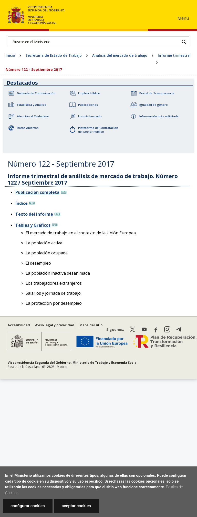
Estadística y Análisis (31, 105)
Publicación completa (37, 192)
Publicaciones (88, 105)
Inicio (10, 55)
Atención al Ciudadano (33, 116)
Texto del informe (34, 214)
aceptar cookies (76, 505)
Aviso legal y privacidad (54, 325)
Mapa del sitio (90, 325)
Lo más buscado (90, 116)
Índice (21, 203)
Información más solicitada (159, 116)
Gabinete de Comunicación (36, 93)
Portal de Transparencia (156, 93)
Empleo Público (89, 93)
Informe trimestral (174, 55)
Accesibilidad (19, 325)
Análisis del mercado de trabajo (119, 55)
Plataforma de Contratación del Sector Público (98, 129)
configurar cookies (28, 505)
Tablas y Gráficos (32, 225)
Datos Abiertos (27, 128)
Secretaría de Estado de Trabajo (54, 55)
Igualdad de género (153, 105)
